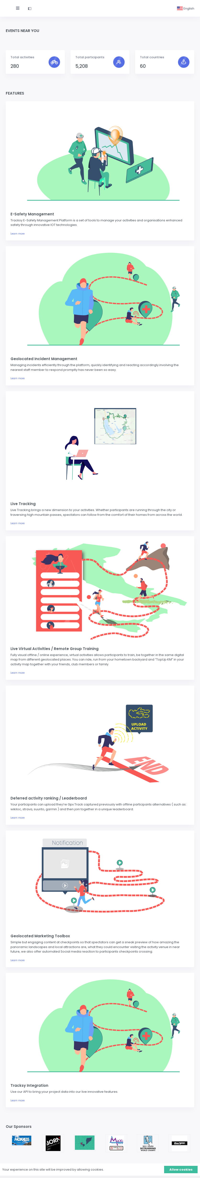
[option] (22, 1140)
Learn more (18, 233)
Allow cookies (181, 1169)
